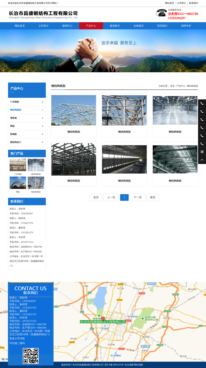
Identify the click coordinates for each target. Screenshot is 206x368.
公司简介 (181, 3)
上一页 (111, 197)
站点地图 (129, 365)
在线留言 (139, 25)
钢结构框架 (26, 110)
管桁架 (26, 118)
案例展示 (115, 25)
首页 (172, 86)
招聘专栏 (186, 25)
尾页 (152, 197)
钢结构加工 (26, 142)
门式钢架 (26, 102)
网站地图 (138, 365)
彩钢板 (26, 134)
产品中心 (91, 25)
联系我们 (193, 3)
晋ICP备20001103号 (114, 365)
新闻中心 (67, 25)
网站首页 (169, 3)
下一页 (138, 197)
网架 (26, 126)
